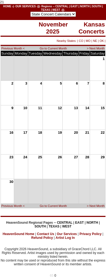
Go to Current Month (53, 48)
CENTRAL (61, 6)
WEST (56, 9)
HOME (7, 6)
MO (88, 40)
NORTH (85, 6)
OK (101, 40)
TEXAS (45, 9)
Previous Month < (13, 48)
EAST (74, 6)
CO (81, 40)
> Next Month (96, 48)
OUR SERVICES (25, 6)
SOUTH (96, 6)
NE (95, 40)
